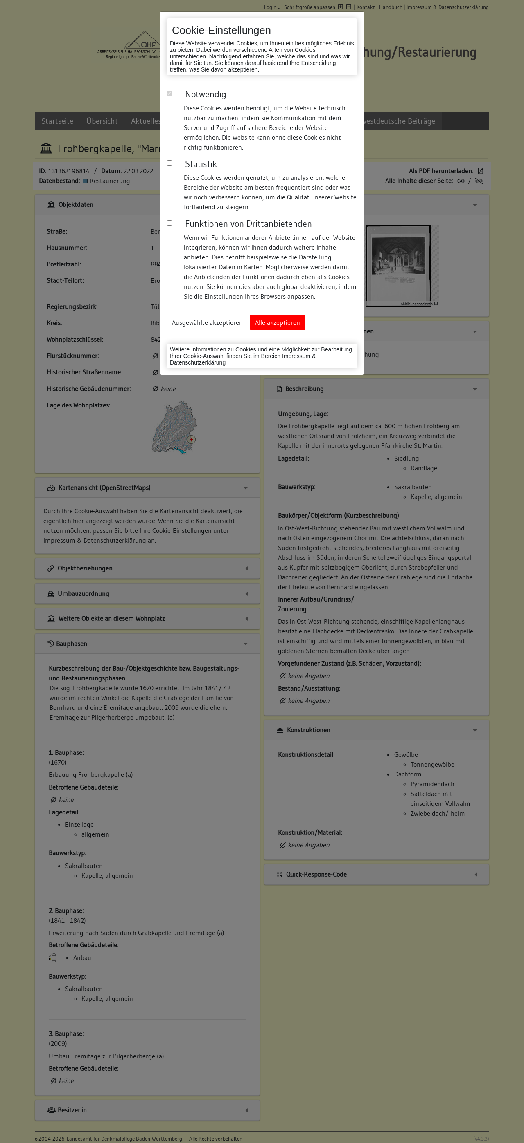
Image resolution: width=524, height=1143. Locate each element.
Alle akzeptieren (277, 322)
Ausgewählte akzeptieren (207, 322)
